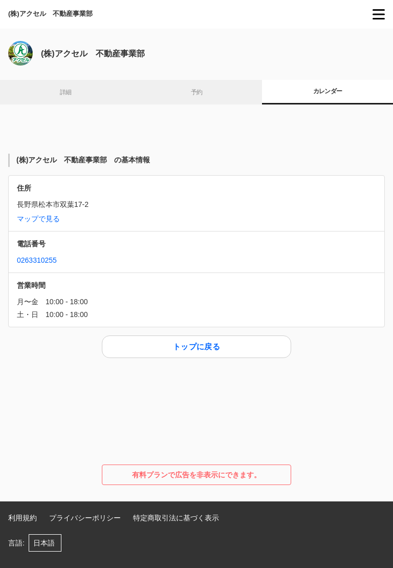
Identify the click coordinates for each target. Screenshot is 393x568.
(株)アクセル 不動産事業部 (53, 13)
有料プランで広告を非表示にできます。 (196, 475)
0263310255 (37, 260)
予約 (197, 92)
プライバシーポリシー (85, 518)
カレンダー (327, 91)
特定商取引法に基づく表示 (176, 518)
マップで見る (38, 219)
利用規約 (22, 518)
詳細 (66, 92)
